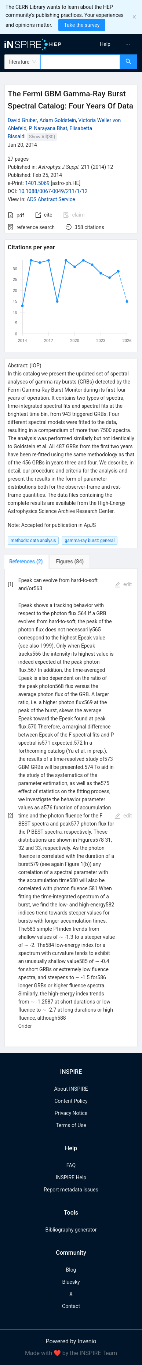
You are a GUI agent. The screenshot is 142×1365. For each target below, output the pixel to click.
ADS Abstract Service (51, 199)
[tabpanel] (71, 808)
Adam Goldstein (58, 120)
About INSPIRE (71, 1089)
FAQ (71, 1165)
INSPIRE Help (71, 1177)
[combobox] (80, 61)
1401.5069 (37, 183)
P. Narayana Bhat (48, 128)
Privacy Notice (71, 1113)
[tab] (27, 561)
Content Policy (70, 1101)
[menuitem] (105, 44)
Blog (71, 1270)
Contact (71, 1306)
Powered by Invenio (71, 1341)
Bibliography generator (71, 1230)
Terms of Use (71, 1125)
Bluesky (71, 1282)
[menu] (108, 44)
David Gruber (22, 120)
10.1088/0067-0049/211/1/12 (53, 191)
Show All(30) (42, 136)
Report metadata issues (71, 1190)
